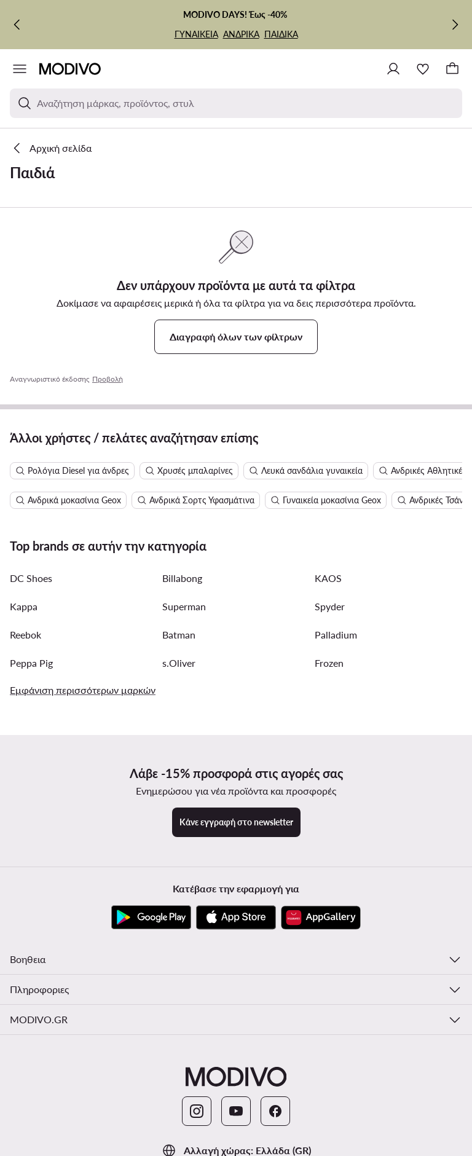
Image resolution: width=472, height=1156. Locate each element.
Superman (184, 606)
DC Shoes (31, 578)
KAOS (328, 578)
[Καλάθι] (452, 69)
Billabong (182, 578)
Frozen (329, 663)
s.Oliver (178, 663)
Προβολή (107, 378)
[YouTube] (236, 1111)
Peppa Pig (31, 663)
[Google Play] (151, 917)
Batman (178, 634)
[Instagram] (196, 1111)
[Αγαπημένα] (423, 69)
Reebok (25, 634)
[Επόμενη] (455, 24)
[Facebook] (275, 1111)
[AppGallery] (321, 917)
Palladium (336, 634)
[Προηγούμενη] (17, 24)
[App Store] (236, 917)
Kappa (23, 606)
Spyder (330, 606)
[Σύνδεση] (393, 69)
